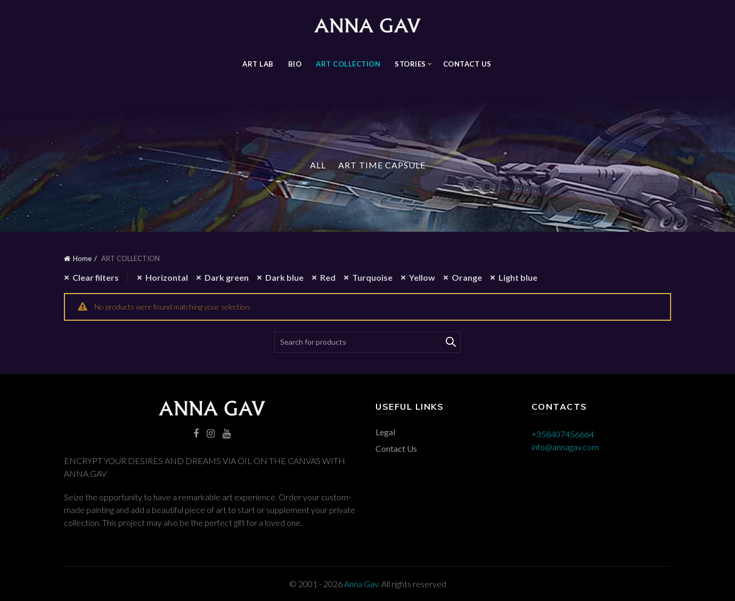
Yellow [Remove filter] (422, 277)
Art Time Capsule (382, 165)
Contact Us (467, 64)
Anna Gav (361, 584)
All (318, 165)
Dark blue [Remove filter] (284, 277)
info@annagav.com (565, 447)
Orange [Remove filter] (467, 277)
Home (82, 258)
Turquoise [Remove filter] (372, 277)
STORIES (410, 64)
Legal (385, 432)
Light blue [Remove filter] (518, 277)
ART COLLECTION (348, 64)
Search (450, 342)
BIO (295, 64)
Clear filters (95, 277)
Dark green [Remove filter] (227, 277)
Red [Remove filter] (328, 277)
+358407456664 (563, 434)
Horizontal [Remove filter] (166, 277)
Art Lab (258, 64)
